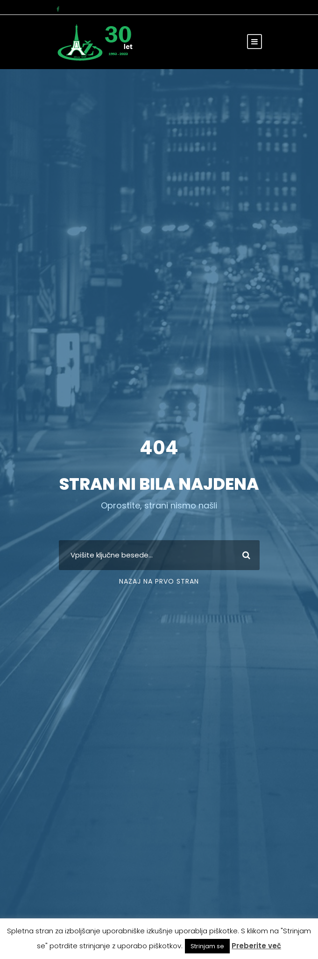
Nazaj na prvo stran (159, 581)
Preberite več (256, 946)
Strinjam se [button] (207, 946)
